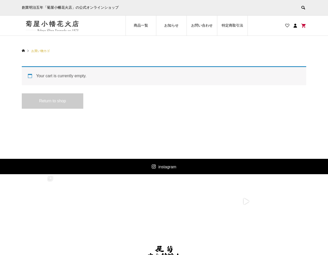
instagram (167, 167)
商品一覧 (141, 25)
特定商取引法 (232, 25)
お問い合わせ (202, 25)
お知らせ (171, 25)
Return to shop (52, 101)
